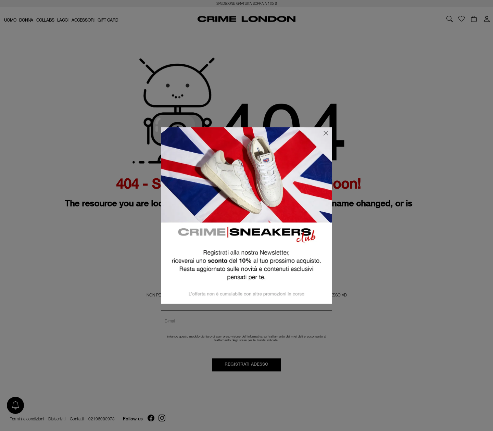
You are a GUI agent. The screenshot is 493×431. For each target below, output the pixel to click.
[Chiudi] (326, 133)
